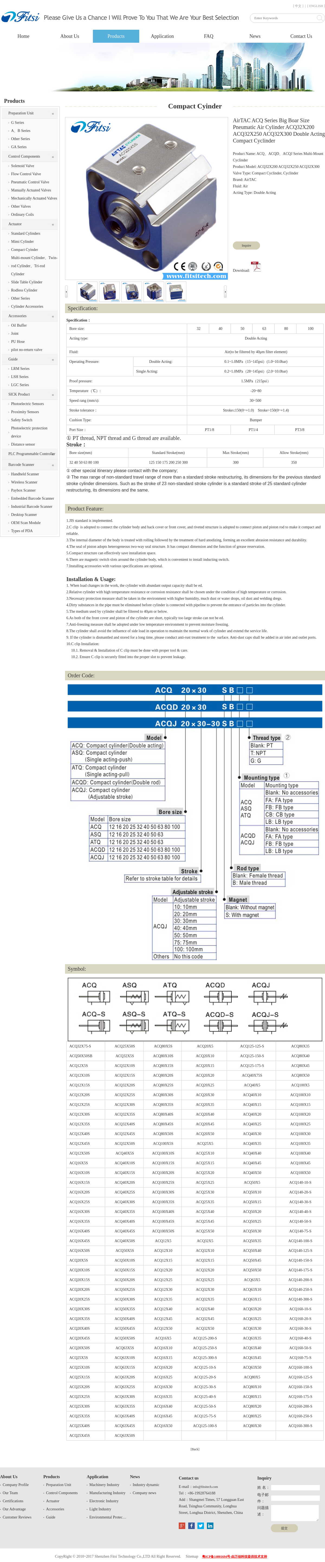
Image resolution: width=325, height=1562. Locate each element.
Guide (13, 359)
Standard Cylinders (25, 233)
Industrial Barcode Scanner (31, 507)
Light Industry (100, 1509)
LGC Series (20, 385)
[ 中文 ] (298, 6)
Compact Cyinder (24, 250)
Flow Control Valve (26, 174)
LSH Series (19, 377)
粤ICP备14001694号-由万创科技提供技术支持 (234, 1556)
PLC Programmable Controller (31, 454)
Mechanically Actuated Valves (34, 198)
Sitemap (192, 1556)
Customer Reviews (17, 1517)
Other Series (20, 139)
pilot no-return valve (26, 350)
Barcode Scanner (21, 465)
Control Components (24, 156)
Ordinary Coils (22, 215)
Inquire (246, 245)
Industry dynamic (146, 1485)
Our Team (10, 1493)
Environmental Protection (108, 1517)
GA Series (19, 147)
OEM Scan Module (26, 523)
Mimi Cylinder (22, 242)
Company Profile (16, 1485)
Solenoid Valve (22, 166)
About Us (69, 36)
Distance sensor (23, 444)
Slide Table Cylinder (26, 282)
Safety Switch (21, 420)
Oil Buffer (19, 325)
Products (116, 36)
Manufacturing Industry (107, 1493)
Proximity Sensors (25, 412)
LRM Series (20, 369)
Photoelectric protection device (29, 432)
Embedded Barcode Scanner (32, 498)
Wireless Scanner (24, 482)
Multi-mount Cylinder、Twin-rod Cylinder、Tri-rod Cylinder (34, 266)
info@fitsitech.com (205, 1487)
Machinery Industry (104, 1485)
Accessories (17, 316)
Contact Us (301, 36)
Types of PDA (22, 531)
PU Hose (18, 342)
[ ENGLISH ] (316, 6)
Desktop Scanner (24, 515)
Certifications (13, 1501)
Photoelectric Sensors (27, 404)
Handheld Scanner (25, 474)
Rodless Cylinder (24, 290)
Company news (144, 1493)
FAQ (208, 36)
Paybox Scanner (23, 490)
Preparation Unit (21, 113)
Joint (14, 333)
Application (162, 36)
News (255, 36)
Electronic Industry (104, 1501)
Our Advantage (14, 1509)
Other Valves (21, 206)
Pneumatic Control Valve (30, 182)
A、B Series (20, 131)
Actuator (15, 224)
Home (24, 36)
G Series (17, 123)
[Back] (195, 1449)
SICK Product (19, 394)
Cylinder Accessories (27, 306)
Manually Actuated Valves (31, 190)
